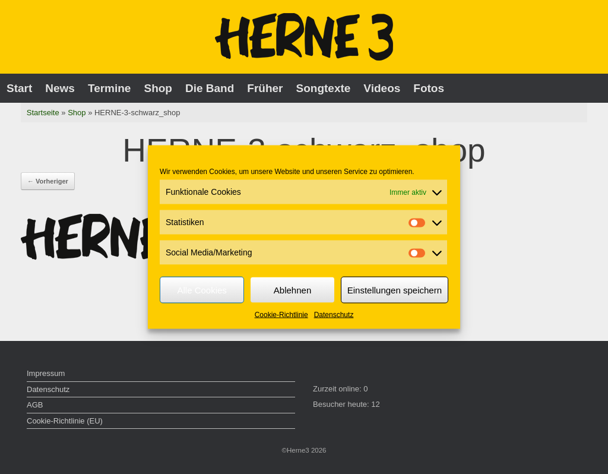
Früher (265, 88)
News (60, 88)
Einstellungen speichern (394, 290)
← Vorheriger (47, 181)
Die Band (209, 88)
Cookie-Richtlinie (281, 315)
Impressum (46, 373)
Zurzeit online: (338, 388)
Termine (109, 88)
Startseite (43, 112)
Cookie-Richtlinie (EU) (65, 420)
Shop (158, 88)
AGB (35, 404)
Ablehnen (292, 290)
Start (19, 88)
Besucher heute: (342, 404)
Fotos (428, 88)
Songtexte (323, 88)
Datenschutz (334, 315)
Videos (381, 88)
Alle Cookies (201, 290)
